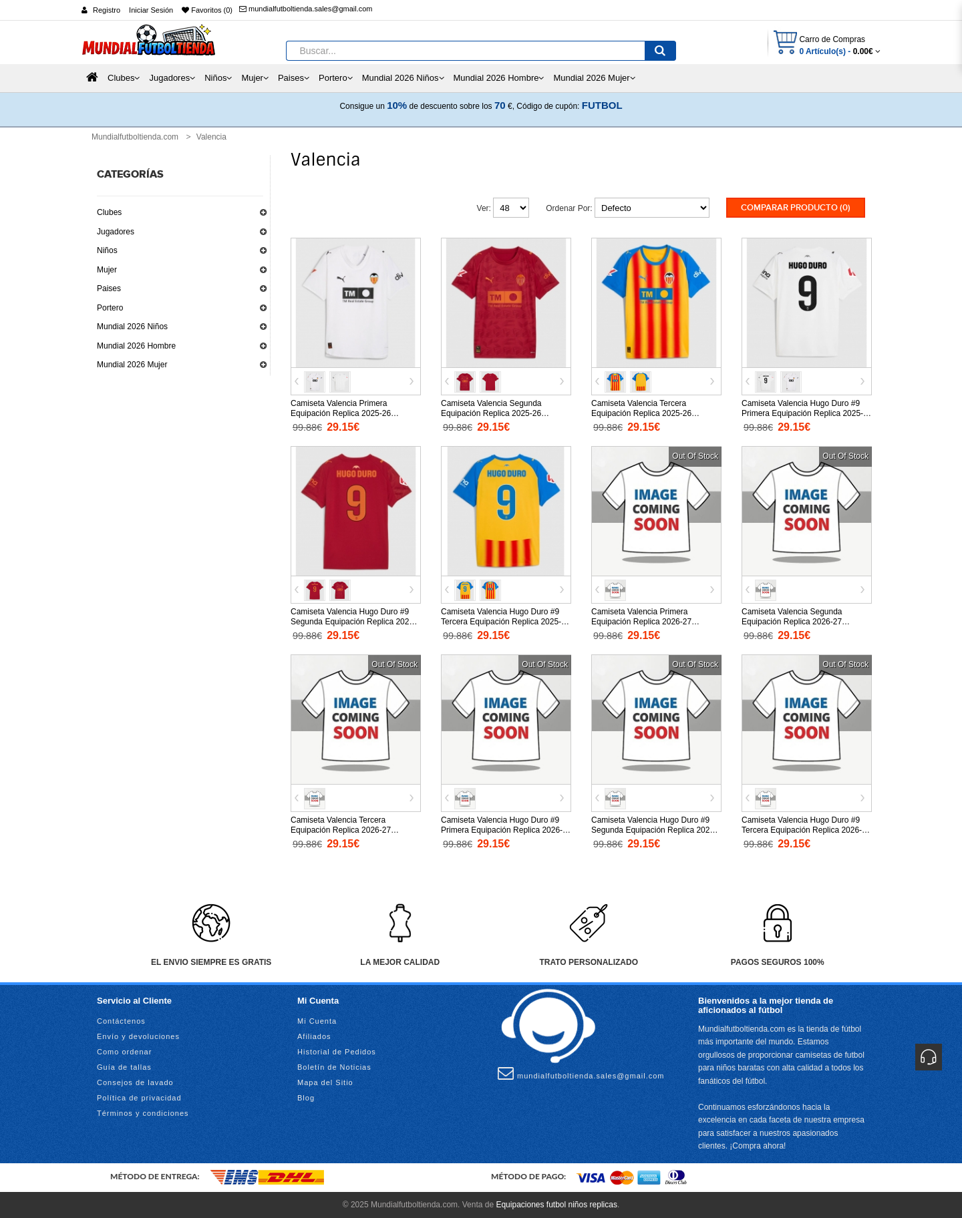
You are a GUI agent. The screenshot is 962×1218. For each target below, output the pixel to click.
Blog (306, 1098)
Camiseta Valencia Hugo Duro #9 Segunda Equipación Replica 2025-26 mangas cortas (353, 621)
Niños (107, 250)
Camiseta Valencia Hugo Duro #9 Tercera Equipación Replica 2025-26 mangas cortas (505, 621)
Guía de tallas (124, 1067)
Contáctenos (121, 1021)
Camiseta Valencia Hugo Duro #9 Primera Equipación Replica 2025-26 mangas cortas (802, 413)
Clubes (109, 212)
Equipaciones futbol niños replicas (556, 1204)
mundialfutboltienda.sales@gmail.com (305, 9)
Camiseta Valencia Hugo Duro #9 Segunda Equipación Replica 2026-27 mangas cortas (654, 830)
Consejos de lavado (135, 1082)
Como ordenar (124, 1052)
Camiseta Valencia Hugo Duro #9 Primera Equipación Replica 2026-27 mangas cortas (502, 830)
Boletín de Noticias (334, 1067)
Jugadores (115, 231)
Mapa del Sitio (325, 1082)
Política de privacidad (139, 1098)
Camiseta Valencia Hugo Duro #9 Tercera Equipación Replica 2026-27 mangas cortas (806, 830)
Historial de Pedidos (336, 1052)
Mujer (107, 269)
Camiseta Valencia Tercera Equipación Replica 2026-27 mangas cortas (341, 830)
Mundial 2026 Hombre (136, 346)
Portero (110, 308)
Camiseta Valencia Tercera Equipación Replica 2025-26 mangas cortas (641, 413)
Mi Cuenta (317, 1021)
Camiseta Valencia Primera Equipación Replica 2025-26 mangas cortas (341, 413)
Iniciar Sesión (151, 10)
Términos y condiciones (143, 1113)
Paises (109, 288)
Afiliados (314, 1036)
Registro (106, 10)
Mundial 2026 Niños (132, 326)
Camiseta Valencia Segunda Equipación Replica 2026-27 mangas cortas (792, 621)
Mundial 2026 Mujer (132, 364)
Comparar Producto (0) (795, 207)
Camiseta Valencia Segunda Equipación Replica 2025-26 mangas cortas (491, 413)
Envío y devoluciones (138, 1036)
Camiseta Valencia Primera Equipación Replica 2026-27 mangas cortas (641, 621)
